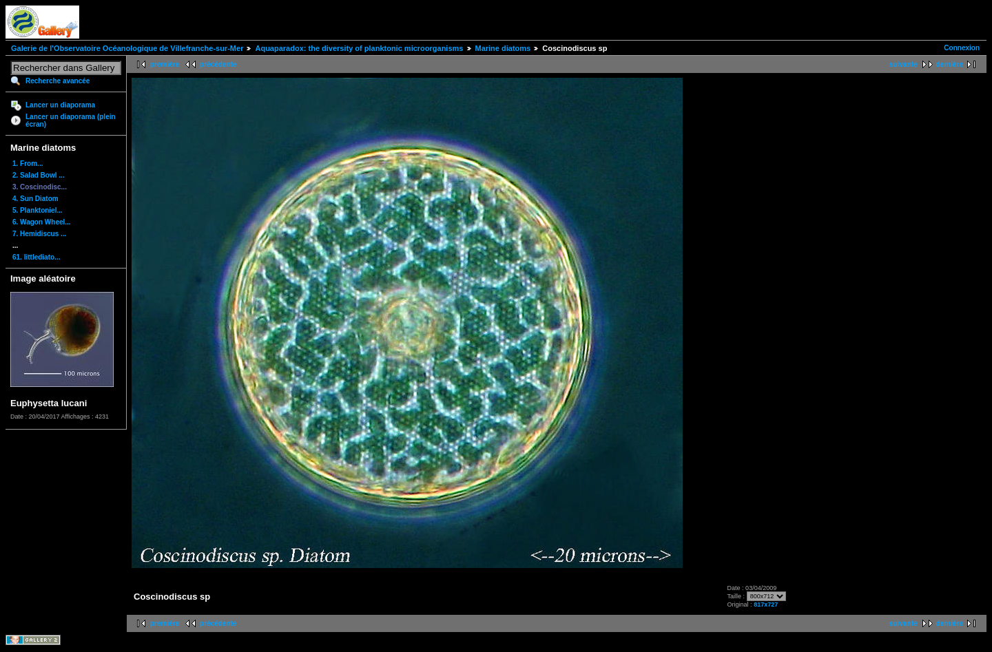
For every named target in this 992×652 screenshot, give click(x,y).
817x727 (766, 604)
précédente (218, 64)
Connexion (962, 48)
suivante (903, 64)
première (164, 64)
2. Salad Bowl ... (38, 175)
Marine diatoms (503, 48)
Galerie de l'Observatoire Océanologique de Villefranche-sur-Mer (127, 48)
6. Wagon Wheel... (41, 222)
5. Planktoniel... (37, 210)
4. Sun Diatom (35, 198)
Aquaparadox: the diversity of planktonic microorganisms (359, 48)
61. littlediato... (36, 257)
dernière (949, 64)
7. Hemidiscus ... (39, 234)
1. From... (27, 163)
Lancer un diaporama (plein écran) (70, 120)
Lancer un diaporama (60, 105)
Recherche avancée (57, 81)
